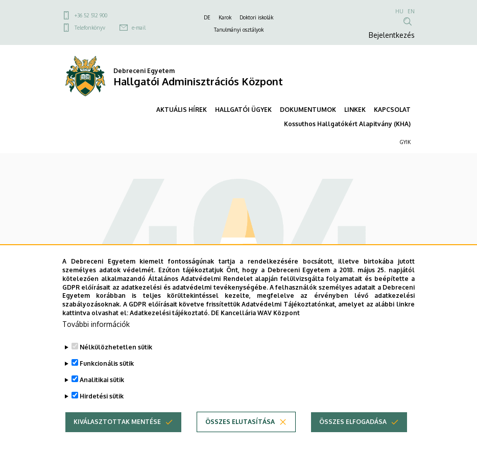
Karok (225, 17)
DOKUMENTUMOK (308, 109)
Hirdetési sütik (102, 416)
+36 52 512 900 (91, 15)
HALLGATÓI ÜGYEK (243, 109)
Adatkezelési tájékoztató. (169, 333)
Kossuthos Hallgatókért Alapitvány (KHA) (347, 124)
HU (399, 11)
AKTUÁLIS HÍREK (181, 109)
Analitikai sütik (102, 400)
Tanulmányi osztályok (239, 30)
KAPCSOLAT (392, 109)
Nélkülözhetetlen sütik (116, 367)
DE (207, 17)
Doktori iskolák (256, 17)
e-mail (139, 28)
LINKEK (355, 109)
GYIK (405, 142)
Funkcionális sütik (107, 383)
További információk (96, 344)
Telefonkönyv (90, 28)
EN (411, 11)
